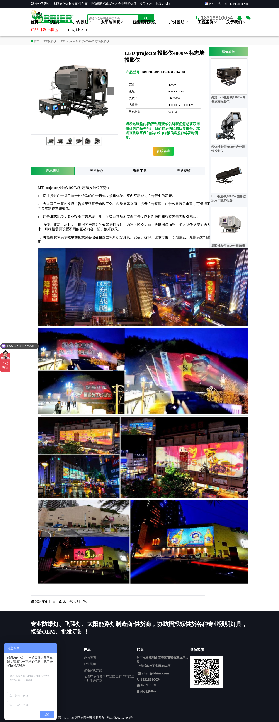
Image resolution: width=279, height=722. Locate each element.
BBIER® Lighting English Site (226, 3)
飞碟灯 (55, 22)
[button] (110, 91)
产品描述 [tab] (53, 171)
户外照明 (178, 22)
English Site (77, 30)
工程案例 (207, 22)
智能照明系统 (145, 22)
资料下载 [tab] (140, 171)
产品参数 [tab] (96, 171)
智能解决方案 (93, 670)
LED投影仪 (49, 41)
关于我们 (235, 22)
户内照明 (82, 22)
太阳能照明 (112, 22)
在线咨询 (163, 151)
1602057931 (149, 685)
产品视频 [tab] (184, 171)
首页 (34, 22)
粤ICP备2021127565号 (119, 717)
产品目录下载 (44, 30)
